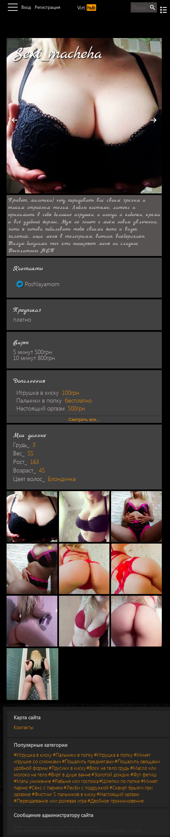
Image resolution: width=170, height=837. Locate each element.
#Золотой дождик (110, 774)
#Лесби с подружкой (86, 787)
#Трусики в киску (67, 768)
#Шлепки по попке (119, 781)
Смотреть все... (84, 419)
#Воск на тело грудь (107, 768)
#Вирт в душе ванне (69, 774)
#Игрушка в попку (113, 754)
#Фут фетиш (143, 774)
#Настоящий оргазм (118, 794)
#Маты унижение (32, 781)
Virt (86, 7)
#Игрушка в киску (33, 754)
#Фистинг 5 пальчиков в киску (64, 794)
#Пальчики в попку (73, 754)
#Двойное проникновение (115, 800)
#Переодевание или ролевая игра (50, 800)
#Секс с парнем (46, 787)
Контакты (23, 727)
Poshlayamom (38, 284)
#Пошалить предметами (88, 761)
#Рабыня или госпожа (75, 781)
